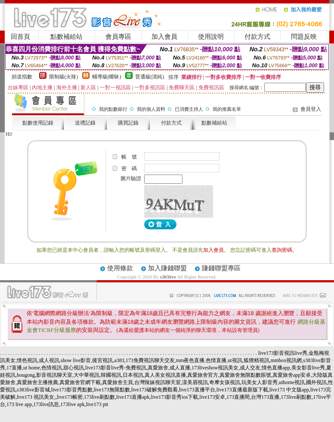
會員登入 (310, 109)
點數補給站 (66, 36)
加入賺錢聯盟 (167, 268)
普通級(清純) (149, 77)
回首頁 (20, 36)
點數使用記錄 (37, 123)
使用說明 (211, 36)
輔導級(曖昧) (106, 77)
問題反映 (304, 36)
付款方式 (257, 36)
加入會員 (164, 36)
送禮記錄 (85, 123)
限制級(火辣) (63, 77)
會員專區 (118, 36)
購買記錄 (128, 123)
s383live (168, 276)
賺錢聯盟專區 (221, 268)
